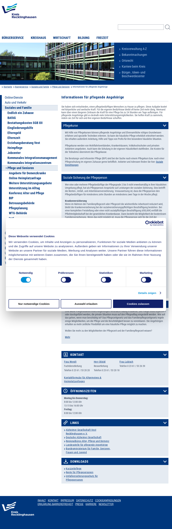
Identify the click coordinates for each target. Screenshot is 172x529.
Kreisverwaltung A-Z (134, 49)
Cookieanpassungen (108, 500)
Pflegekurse (70, 125)
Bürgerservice (13, 38)
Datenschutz (84, 500)
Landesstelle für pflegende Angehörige (87, 444)
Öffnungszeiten (83, 391)
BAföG (11, 118)
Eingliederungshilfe (20, 128)
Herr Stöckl (100, 361)
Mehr (67, 337)
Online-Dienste (14, 97)
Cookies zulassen (138, 303)
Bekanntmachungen (134, 55)
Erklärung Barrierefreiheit (55, 504)
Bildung (84, 38)
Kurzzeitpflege (74, 468)
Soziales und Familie (40, 87)
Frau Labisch (126, 361)
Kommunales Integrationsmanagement (32, 158)
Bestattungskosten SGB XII (25, 123)
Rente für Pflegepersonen (79, 472)
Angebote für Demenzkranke (27, 173)
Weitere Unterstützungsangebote (30, 183)
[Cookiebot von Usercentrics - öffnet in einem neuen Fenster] (147, 223)
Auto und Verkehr (15, 102)
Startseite (8, 87)
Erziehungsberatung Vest (23, 143)
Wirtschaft (62, 38)
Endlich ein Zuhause (20, 113)
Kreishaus (38, 38)
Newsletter (106, 504)
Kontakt (77, 355)
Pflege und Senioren (61, 87)
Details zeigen (147, 292)
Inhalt (42, 500)
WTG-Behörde (18, 213)
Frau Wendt (70, 361)
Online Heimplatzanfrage (25, 178)
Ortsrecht (127, 60)
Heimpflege (14, 148)
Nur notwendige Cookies (34, 303)
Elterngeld (14, 133)
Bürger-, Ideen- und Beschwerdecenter (133, 74)
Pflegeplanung (18, 208)
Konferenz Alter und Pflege (26, 193)
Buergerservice (21, 87)
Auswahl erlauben (86, 303)
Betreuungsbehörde (22, 203)
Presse (79, 504)
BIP (11, 198)
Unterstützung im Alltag (24, 188)
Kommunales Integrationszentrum (29, 163)
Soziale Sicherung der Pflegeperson (85, 177)
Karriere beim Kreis (133, 66)
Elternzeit (13, 138)
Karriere (91, 504)
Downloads (79, 461)
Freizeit (102, 38)
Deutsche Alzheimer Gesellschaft (83, 437)
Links (74, 423)
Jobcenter (14, 153)
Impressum (67, 500)
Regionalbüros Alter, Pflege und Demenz (87, 441)
